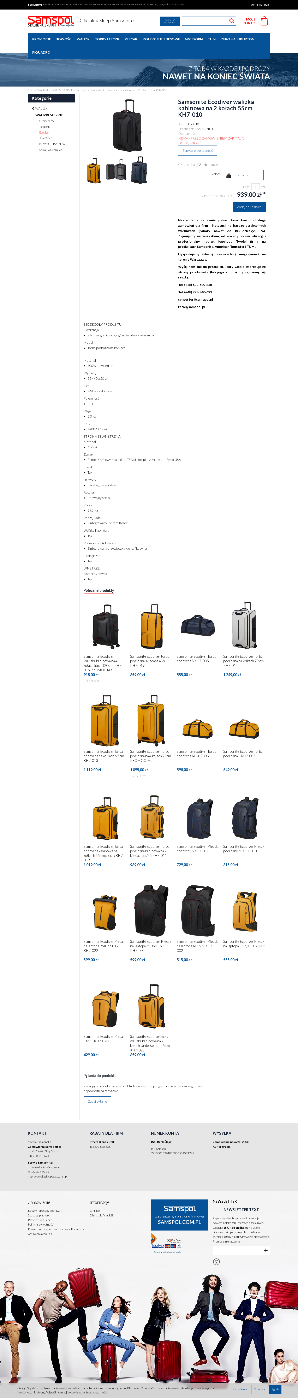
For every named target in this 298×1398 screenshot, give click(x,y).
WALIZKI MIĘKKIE (49, 102)
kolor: (216, 161)
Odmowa (259, 1389)
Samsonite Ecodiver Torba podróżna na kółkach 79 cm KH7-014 (243, 647)
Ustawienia (240, 1389)
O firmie (256, 4)
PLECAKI (131, 39)
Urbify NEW (46, 107)
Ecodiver (44, 119)
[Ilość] (255, 173)
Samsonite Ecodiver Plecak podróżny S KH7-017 (197, 835)
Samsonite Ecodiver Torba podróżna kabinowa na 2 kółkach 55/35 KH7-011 (149, 837)
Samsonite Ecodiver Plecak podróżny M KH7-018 (243, 835)
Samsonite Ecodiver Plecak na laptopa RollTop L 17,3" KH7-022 (104, 932)
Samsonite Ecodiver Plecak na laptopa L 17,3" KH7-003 (244, 930)
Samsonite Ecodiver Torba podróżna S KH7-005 (196, 645)
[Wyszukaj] (232, 21)
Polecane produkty (100, 577)
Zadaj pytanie (97, 1088)
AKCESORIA (194, 39)
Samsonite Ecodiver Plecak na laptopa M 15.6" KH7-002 (197, 932)
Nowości (63, 39)
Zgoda (275, 1389)
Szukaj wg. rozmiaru (51, 136)
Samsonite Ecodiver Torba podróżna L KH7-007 (243, 740)
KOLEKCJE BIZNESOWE (161, 39)
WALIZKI (83, 39)
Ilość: (246, 173)
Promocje (41, 39)
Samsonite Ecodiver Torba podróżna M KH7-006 (196, 740)
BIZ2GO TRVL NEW (52, 130)
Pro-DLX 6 (45, 125)
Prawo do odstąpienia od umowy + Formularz (56, 1212)
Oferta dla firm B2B (102, 1198)
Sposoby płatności (39, 1198)
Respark (44, 113)
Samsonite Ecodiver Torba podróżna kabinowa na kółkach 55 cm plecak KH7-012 (104, 839)
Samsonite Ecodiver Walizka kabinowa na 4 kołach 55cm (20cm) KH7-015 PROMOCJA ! (103, 649)
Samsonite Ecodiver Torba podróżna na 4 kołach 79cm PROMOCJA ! (150, 742)
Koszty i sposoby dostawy (44, 1193)
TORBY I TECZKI (107, 39)
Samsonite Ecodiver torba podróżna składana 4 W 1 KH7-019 (149, 647)
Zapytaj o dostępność (198, 137)
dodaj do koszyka (249, 193)
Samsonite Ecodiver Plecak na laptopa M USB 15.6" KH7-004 (150, 932)
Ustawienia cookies (40, 1216)
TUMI (212, 39)
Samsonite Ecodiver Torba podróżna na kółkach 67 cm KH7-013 (104, 742)
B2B (266, 4)
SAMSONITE (204, 115)
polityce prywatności (94, 1392)
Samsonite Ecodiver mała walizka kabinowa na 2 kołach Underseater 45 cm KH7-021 (150, 1029)
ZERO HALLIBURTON (237, 39)
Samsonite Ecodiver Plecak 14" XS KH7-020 (104, 1025)
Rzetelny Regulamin (40, 1202)
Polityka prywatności (41, 1207)
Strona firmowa (170, 21)
